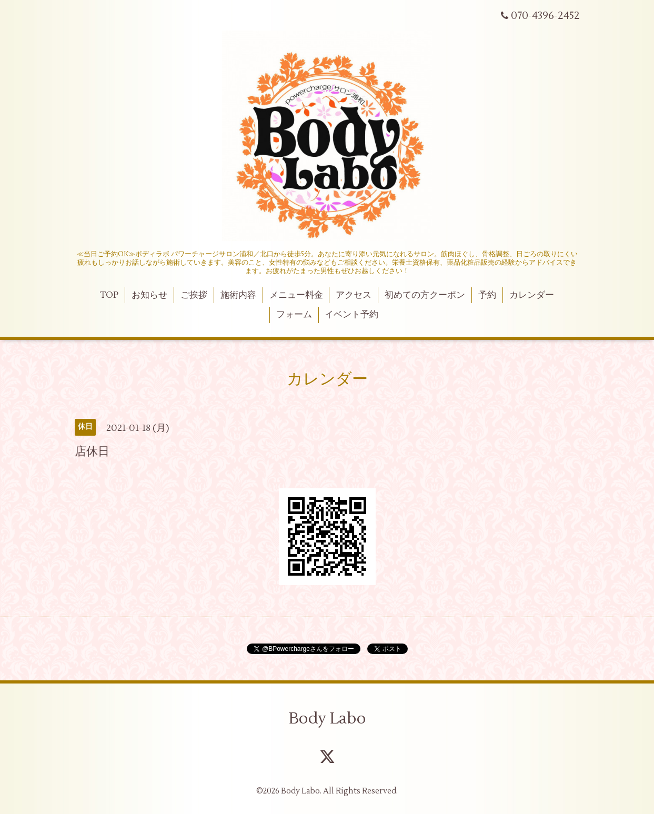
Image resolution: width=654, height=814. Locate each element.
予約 (487, 295)
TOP (109, 295)
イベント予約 (351, 314)
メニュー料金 (296, 295)
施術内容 (238, 295)
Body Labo (327, 718)
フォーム (294, 314)
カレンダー (531, 295)
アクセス (353, 295)
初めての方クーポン (425, 295)
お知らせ (149, 295)
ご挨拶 (193, 295)
